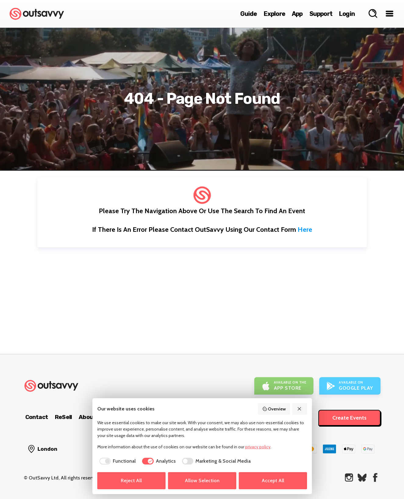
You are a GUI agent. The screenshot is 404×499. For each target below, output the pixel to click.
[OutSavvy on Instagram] (349, 477)
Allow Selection (202, 480)
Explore (274, 13)
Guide (248, 13)
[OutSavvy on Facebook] (375, 477)
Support (320, 13)
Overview (274, 409)
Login (347, 13)
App (297, 13)
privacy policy (257, 447)
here (305, 229)
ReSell (63, 417)
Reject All (131, 480)
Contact (36, 417)
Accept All (273, 480)
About (87, 417)
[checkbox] (116, 461)
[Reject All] (299, 409)
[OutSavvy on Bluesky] (362, 477)
